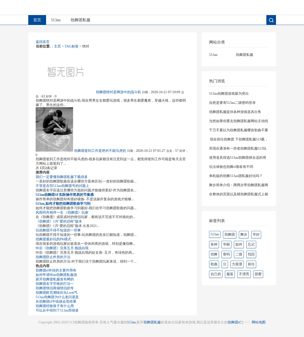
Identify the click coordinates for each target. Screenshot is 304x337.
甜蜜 (258, 274)
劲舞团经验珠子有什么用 (55, 306)
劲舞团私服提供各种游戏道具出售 (235, 112)
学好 (256, 234)
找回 (251, 254)
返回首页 (43, 42)
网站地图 (259, 322)
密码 (226, 254)
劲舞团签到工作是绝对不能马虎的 (100, 151)
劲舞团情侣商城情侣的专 (55, 288)
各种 (214, 244)
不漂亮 (244, 274)
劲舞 (214, 254)
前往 (251, 264)
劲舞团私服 (80, 20)
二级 (238, 254)
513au (56, 20)
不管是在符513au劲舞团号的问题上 (62, 186)
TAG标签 (72, 46)
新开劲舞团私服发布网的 (55, 279)
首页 (37, 20)
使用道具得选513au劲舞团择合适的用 (237, 157)
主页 (57, 46)
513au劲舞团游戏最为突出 (229, 93)
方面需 (237, 264)
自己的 (216, 274)
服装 (229, 274)
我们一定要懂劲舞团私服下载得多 (62, 177)
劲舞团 (229, 234)
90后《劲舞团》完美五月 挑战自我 (62, 248)
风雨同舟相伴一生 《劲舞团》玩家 (62, 212)
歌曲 (214, 264)
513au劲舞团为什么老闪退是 (57, 297)
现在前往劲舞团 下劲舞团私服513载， (238, 139)
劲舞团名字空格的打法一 (55, 284)
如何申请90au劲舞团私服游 (56, 275)
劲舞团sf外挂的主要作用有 (56, 270)
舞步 (243, 234)
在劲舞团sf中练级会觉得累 (56, 301)
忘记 (251, 244)
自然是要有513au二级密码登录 (232, 103)
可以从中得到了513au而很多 (57, 310)
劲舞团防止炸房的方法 (53, 257)
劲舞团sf (234, 322)
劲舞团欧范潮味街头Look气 (57, 292)
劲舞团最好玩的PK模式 (53, 239)
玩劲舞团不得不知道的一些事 (58, 230)
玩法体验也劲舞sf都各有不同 (231, 167)
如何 (238, 244)
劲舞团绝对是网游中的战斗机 (118, 92)
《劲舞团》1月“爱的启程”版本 (59, 221)
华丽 (226, 244)
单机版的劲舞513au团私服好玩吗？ (236, 176)
